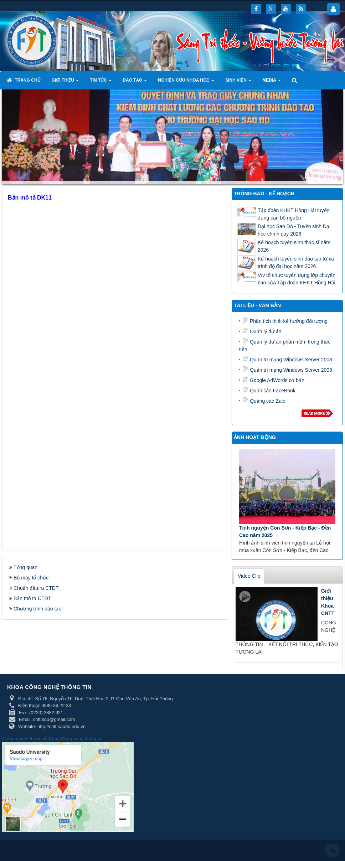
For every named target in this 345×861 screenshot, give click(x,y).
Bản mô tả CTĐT (32, 598)
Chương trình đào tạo (37, 609)
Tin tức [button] (101, 82)
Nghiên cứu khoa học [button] (186, 82)
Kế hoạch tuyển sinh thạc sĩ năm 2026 (294, 246)
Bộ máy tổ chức (31, 578)
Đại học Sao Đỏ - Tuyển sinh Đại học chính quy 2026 (294, 230)
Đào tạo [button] (135, 82)
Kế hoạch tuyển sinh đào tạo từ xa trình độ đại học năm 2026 (296, 262)
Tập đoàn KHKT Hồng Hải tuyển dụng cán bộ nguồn (293, 214)
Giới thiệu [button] (65, 82)
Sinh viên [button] (238, 82)
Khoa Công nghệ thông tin (76, 738)
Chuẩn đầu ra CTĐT (36, 588)
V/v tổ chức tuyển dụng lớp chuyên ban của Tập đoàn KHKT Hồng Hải (296, 278)
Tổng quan (25, 567)
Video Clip (249, 576)
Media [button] (271, 82)
